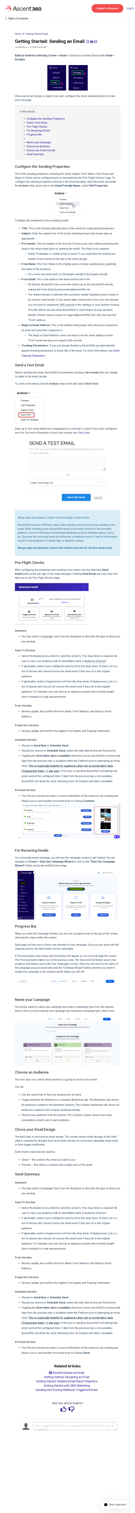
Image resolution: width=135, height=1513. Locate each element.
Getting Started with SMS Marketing (67, 1385)
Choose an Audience (38, 146)
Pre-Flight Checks (37, 126)
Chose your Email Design (41, 150)
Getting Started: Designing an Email (66, 1377)
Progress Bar (34, 134)
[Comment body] (75, 1426)
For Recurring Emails (39, 130)
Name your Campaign (39, 142)
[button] (107, 8)
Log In (130, 8)
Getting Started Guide (37, 34)
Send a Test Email (37, 122)
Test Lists (84, 432)
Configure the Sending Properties (46, 118)
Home (18, 34)
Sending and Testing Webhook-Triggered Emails (67, 1390)
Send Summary (35, 154)
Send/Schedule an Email (66, 1372)
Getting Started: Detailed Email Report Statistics (67, 1381)
